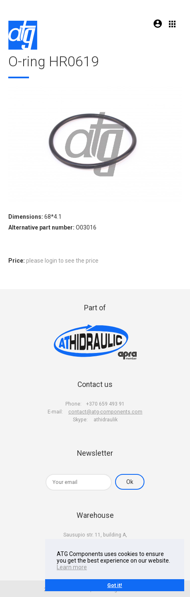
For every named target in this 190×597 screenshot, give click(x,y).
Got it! (114, 585)
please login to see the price (62, 260)
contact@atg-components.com (105, 412)
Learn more (72, 567)
